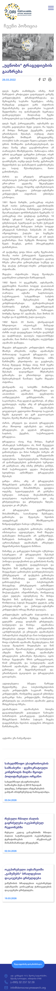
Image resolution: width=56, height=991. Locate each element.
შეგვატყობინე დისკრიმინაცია (28, 964)
